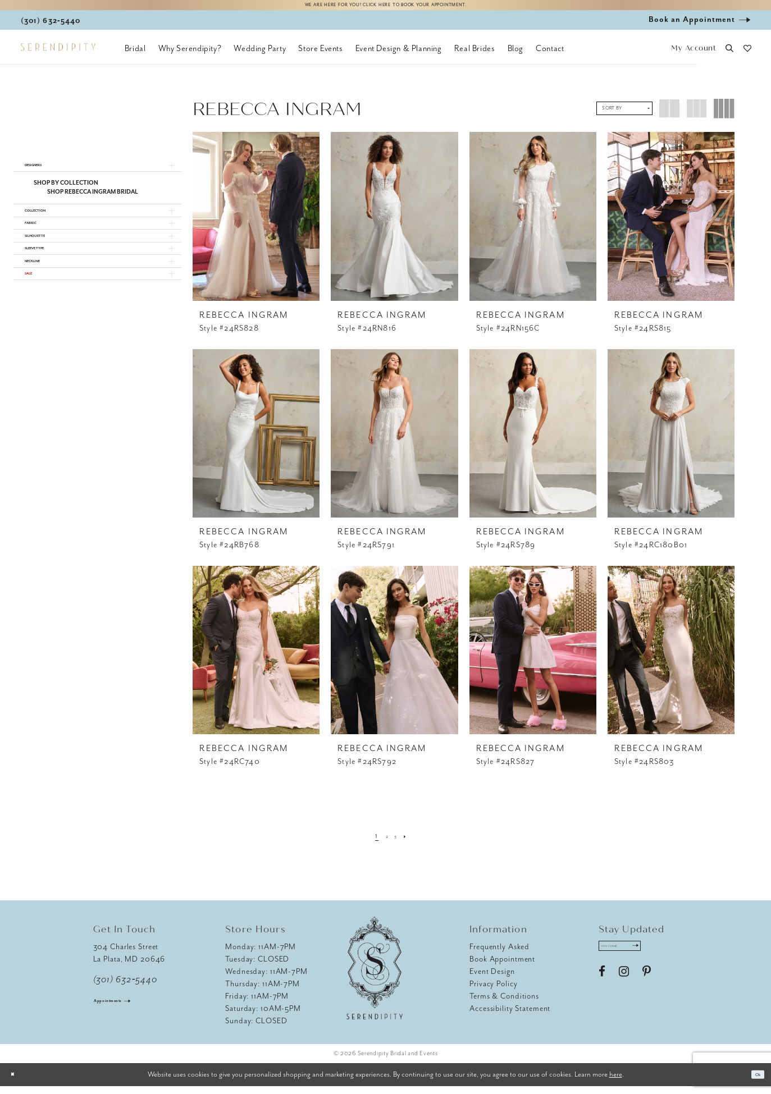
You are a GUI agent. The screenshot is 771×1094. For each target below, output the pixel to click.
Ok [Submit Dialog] (753, 1082)
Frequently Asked (499, 954)
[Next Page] (413, 843)
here (615, 1082)
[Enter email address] (636, 958)
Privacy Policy (493, 991)
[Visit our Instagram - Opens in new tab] (624, 987)
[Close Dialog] (17, 1082)
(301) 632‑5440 (125, 987)
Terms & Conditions (504, 1004)
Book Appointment (502, 967)
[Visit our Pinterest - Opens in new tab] (646, 987)
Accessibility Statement (509, 1016)
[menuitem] (135, 56)
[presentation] (256, 224)
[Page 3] (398, 843)
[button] (694, 56)
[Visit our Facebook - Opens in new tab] (602, 987)
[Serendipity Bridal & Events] (58, 55)
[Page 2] (385, 843)
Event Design (492, 979)
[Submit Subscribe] (664, 958)
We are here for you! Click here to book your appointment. (385, 9)
